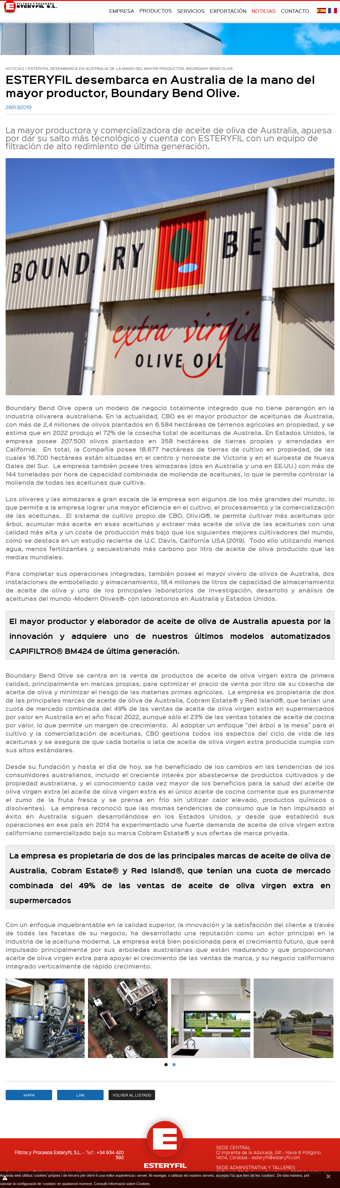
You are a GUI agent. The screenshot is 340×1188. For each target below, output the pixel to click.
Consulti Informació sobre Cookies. (122, 1184)
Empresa (121, 11)
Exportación (228, 11)
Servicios (191, 11)
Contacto (295, 11)
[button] (166, 1064)
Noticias (264, 11)
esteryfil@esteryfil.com (276, 1157)
